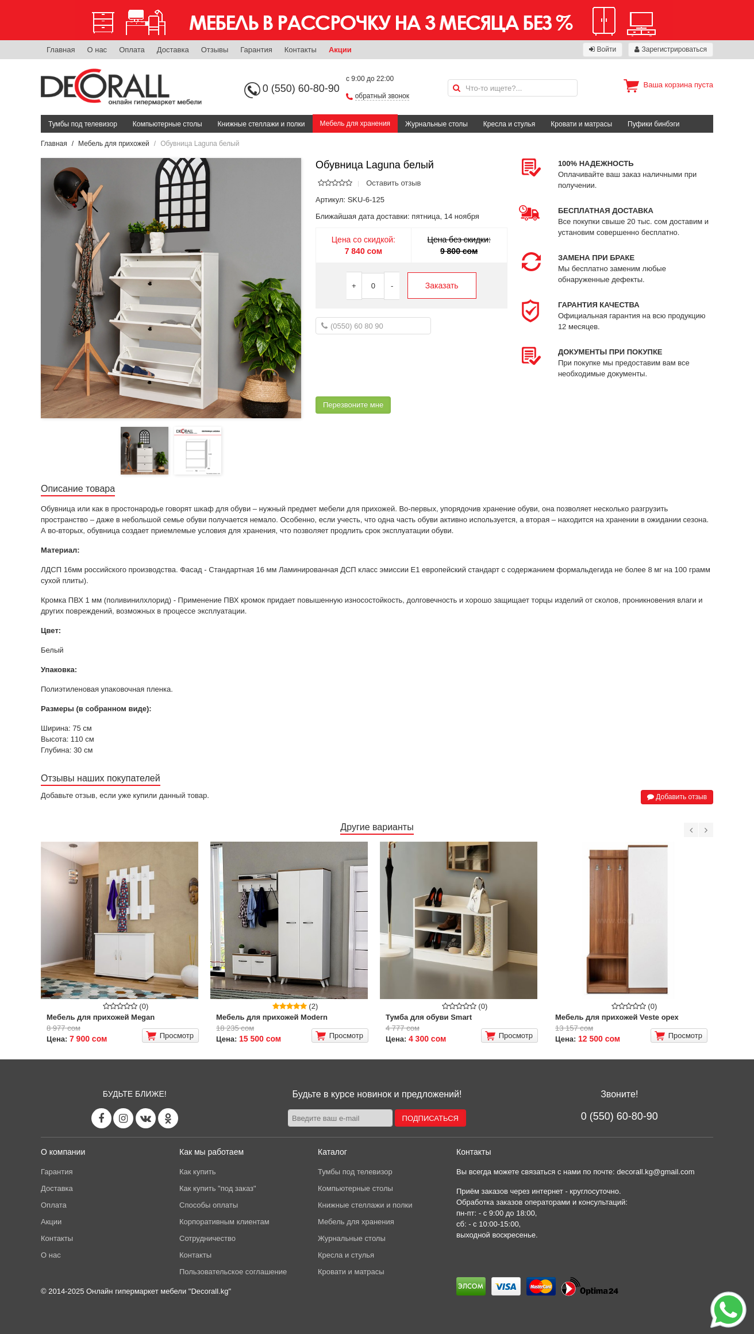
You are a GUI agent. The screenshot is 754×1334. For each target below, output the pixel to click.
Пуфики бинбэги (654, 124)
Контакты (300, 49)
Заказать (442, 285)
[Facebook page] (101, 1118)
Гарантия (256, 49)
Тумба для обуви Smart (429, 1017)
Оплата (132, 49)
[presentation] (403, 365)
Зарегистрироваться (670, 49)
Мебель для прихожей (113, 144)
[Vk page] (146, 1118)
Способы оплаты (208, 1205)
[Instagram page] (123, 1118)
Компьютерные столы (167, 124)
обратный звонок (382, 96)
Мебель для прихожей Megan (101, 1017)
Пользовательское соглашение (233, 1271)
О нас (97, 49)
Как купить (197, 1171)
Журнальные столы (436, 124)
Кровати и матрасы (581, 124)
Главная (61, 49)
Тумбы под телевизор (82, 124)
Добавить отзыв (677, 797)
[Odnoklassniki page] (168, 1118)
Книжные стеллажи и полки (261, 124)
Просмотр (170, 1035)
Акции (340, 49)
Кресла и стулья (509, 124)
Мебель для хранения (355, 123)
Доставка (173, 49)
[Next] (706, 830)
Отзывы (215, 49)
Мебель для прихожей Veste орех (617, 1017)
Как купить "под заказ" (217, 1188)
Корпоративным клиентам (224, 1221)
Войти (602, 49)
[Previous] (691, 830)
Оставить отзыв (393, 183)
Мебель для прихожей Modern (272, 1017)
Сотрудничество (207, 1238)
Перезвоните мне (353, 404)
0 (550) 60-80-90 (301, 88)
